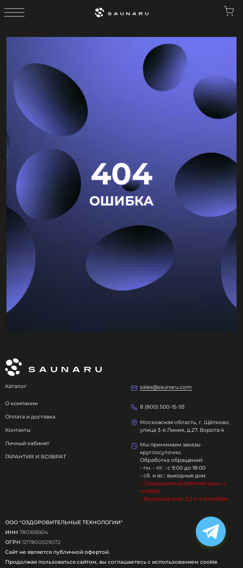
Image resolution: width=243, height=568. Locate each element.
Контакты (17, 430)
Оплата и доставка (30, 416)
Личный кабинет (27, 443)
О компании (21, 403)
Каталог (16, 386)
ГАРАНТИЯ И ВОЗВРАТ (35, 456)
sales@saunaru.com (166, 387)
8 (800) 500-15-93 (162, 406)
